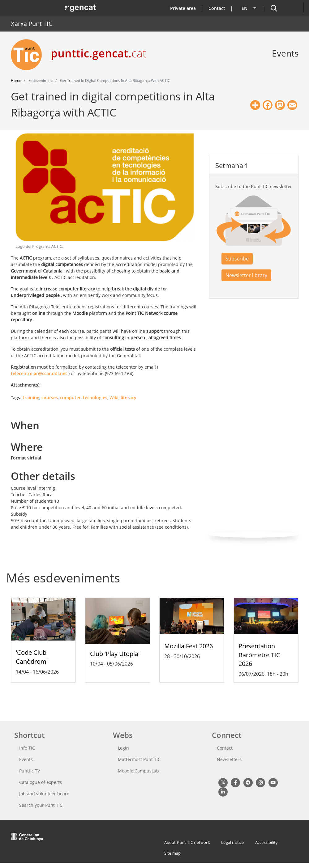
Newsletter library (246, 275)
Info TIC (27, 748)
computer (70, 397)
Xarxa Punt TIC (32, 23)
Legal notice (232, 842)
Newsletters (229, 759)
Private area (183, 8)
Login (123, 748)
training (31, 397)
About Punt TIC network (187, 842)
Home (16, 80)
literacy (128, 397)
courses (49, 397)
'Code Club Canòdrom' (32, 657)
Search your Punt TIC (40, 805)
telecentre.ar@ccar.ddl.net (39, 373)
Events (26, 759)
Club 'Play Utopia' (114, 653)
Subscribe (237, 258)
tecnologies (95, 397)
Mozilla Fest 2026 (188, 646)
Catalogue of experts (40, 782)
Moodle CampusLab (138, 771)
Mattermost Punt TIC (139, 759)
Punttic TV (29, 771)
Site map (172, 853)
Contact (216, 8)
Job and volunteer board (44, 794)
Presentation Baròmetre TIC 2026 (259, 655)
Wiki (113, 397)
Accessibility (266, 842)
